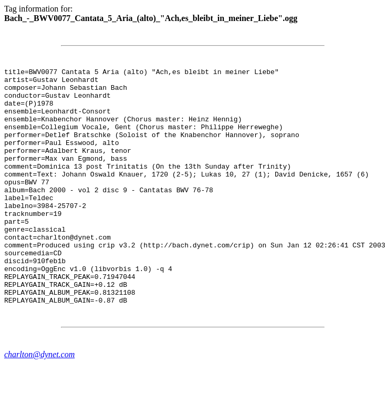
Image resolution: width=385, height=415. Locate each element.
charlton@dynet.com (39, 401)
